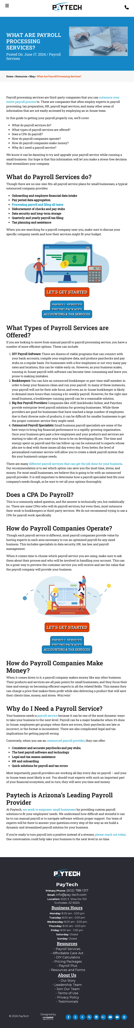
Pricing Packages (67, 309)
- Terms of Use (67, 993)
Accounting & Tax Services (67, 314)
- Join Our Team (67, 989)
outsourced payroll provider (65, 741)
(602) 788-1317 (77, 890)
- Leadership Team (67, 985)
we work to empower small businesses (49, 809)
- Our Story (67, 981)
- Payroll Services (67, 949)
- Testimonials (67, 1002)
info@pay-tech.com (71, 895)
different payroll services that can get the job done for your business (75, 464)
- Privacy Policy (67, 997)
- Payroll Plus (67, 966)
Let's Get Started (67, 292)
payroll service (47, 716)
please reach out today (110, 834)
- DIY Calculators (67, 957)
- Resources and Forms (67, 970)
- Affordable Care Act (67, 953)
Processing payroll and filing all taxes (37, 205)
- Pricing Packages (67, 961)
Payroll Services (67, 305)
